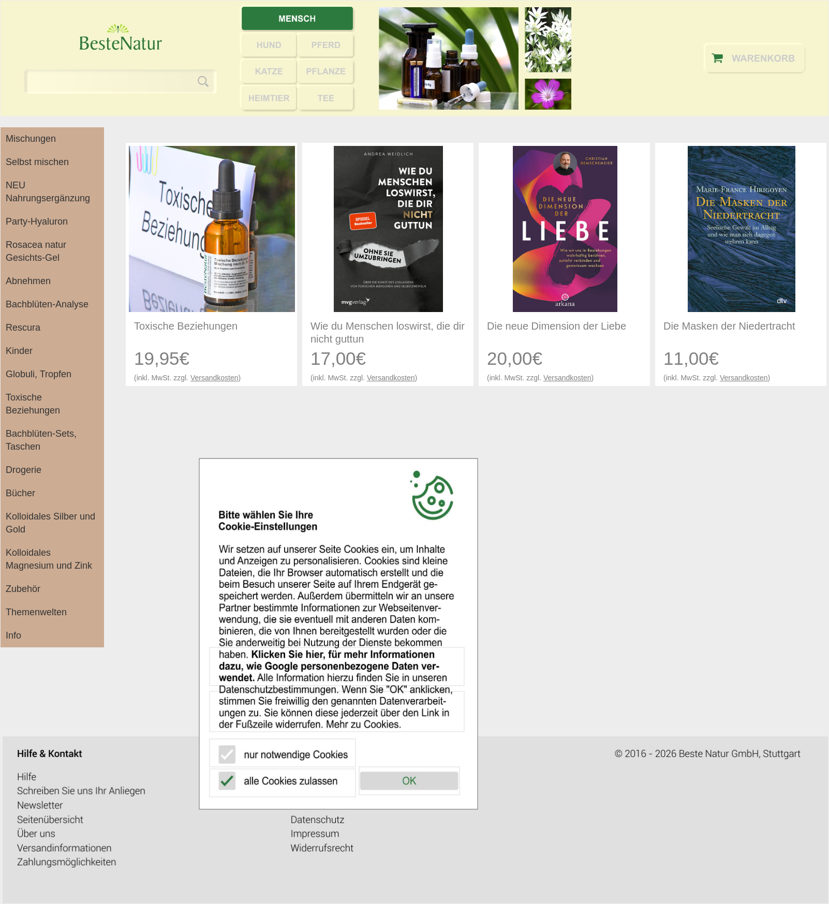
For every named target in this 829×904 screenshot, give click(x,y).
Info (13, 635)
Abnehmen (28, 281)
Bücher (20, 493)
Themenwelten (36, 612)
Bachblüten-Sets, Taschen (41, 440)
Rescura (23, 327)
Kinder (19, 351)
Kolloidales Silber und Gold (50, 523)
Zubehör (23, 589)
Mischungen (31, 139)
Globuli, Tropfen (38, 374)
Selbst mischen (37, 162)
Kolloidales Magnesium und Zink (49, 559)
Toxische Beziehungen (33, 404)
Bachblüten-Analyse (47, 304)
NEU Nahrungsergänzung (48, 191)
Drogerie (23, 470)
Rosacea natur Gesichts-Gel (36, 251)
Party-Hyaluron (37, 221)
